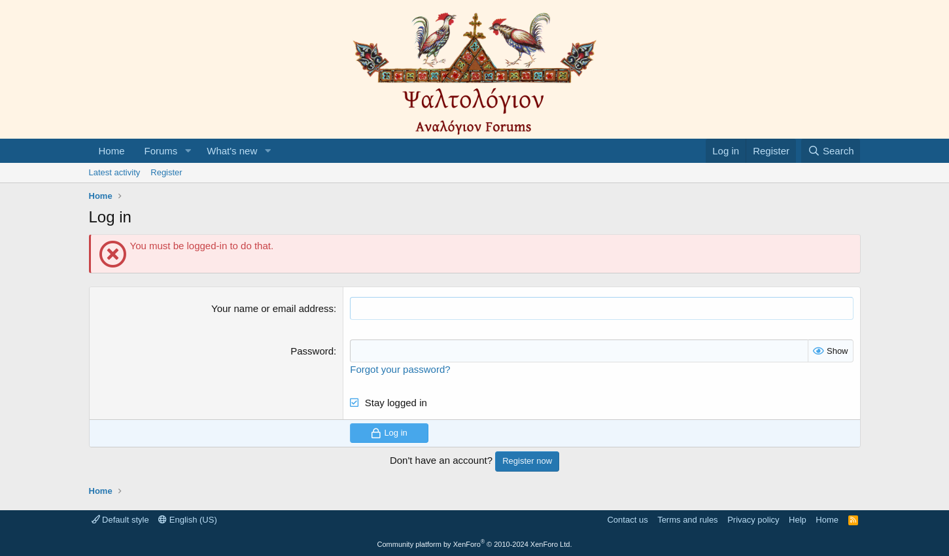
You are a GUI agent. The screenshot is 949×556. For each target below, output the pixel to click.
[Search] (831, 151)
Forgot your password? (400, 369)
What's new (232, 150)
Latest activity (115, 172)
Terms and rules (687, 520)
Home (112, 150)
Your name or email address (272, 308)
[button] (188, 151)
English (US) (187, 520)
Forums (161, 150)
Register (166, 172)
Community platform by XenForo (474, 544)
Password (312, 350)
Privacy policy (753, 520)
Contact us (627, 520)
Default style (120, 520)
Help (797, 520)
